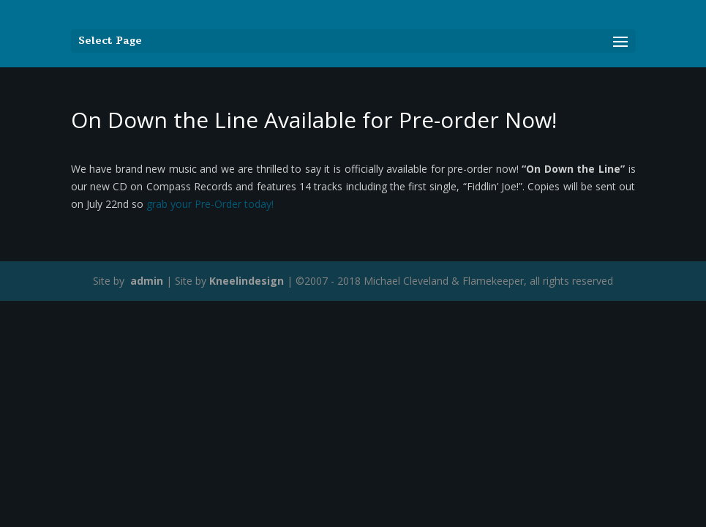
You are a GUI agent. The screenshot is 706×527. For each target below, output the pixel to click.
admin (145, 281)
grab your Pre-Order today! (210, 204)
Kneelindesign (246, 281)
